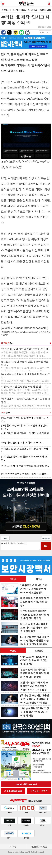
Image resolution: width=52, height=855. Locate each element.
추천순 (13, 651)
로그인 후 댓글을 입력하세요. (20, 546)
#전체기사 (6, 10)
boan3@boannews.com (31, 327)
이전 (5, 538)
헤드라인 (7, 343)
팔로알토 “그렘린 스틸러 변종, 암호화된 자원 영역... (25, 365)
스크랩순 (39, 651)
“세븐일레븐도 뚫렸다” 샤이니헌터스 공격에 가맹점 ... (25, 403)
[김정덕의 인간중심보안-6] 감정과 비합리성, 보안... (25, 378)
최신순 (39, 579)
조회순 (13, 579)
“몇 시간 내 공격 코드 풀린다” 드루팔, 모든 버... (26, 352)
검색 (49, 3)
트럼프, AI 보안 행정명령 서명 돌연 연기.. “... (25, 389)
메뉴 (3, 3)
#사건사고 (32, 10)
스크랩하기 (46, 538)
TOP (5, 412)
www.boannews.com (28, 332)
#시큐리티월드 (19, 10)
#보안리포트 (45, 10)
